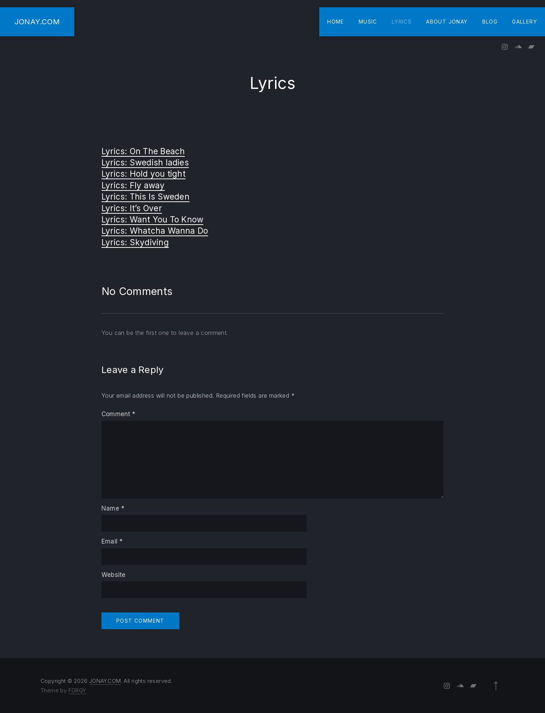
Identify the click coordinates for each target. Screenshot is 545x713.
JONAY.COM (37, 21)
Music (368, 22)
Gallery (524, 22)
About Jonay (446, 22)
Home (335, 22)
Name (112, 508)
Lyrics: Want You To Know (152, 219)
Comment (118, 414)
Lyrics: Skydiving (135, 242)
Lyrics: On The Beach (143, 151)
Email (111, 541)
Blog (490, 22)
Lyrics (402, 22)
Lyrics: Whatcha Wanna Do (154, 230)
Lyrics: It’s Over (131, 208)
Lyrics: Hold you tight (143, 174)
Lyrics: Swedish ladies (145, 162)
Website (113, 574)
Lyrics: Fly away (133, 185)
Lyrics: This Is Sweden (145, 196)
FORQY (77, 690)
